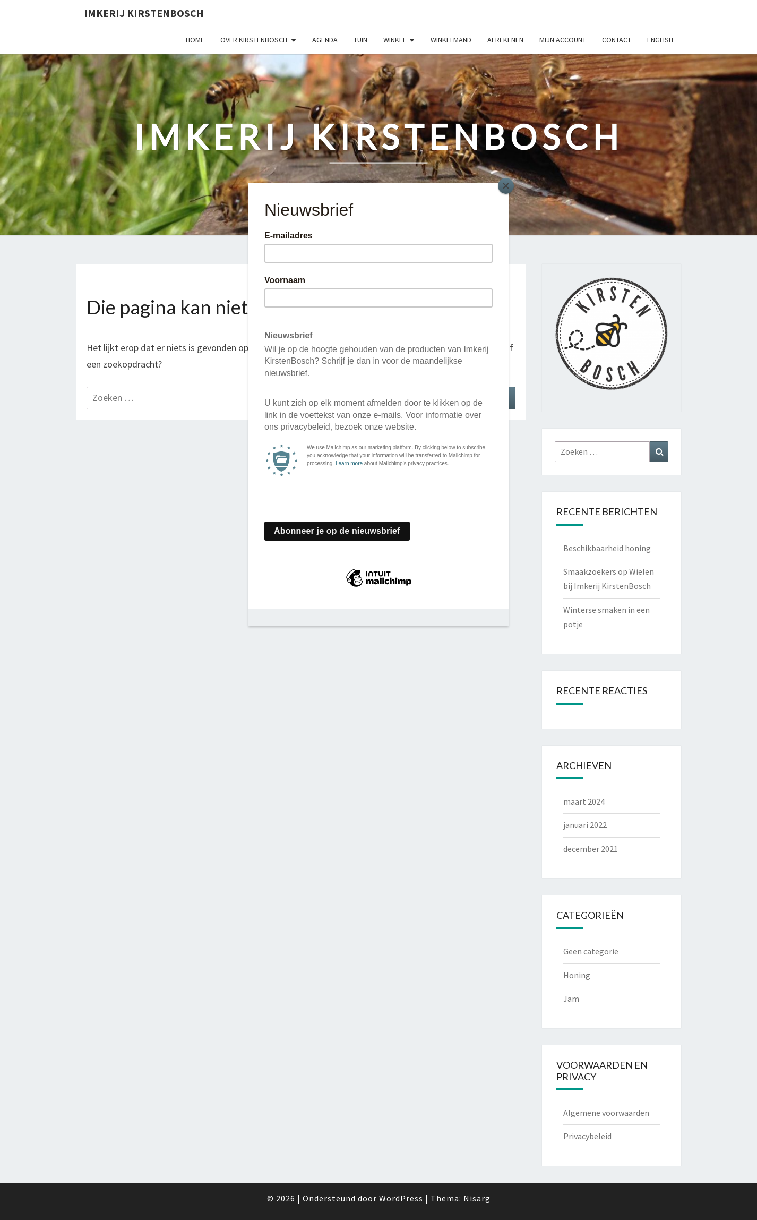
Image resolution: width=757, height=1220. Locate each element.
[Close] (506, 186)
